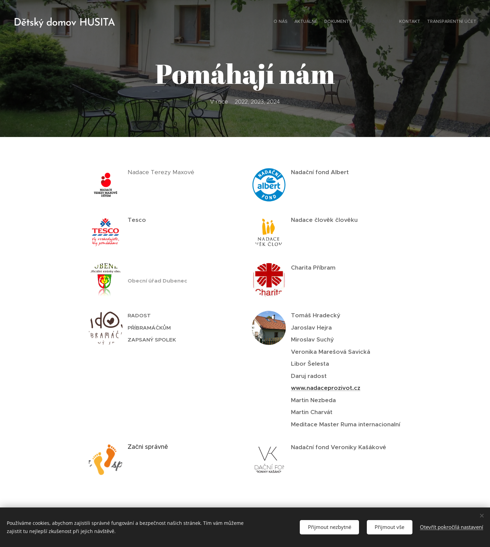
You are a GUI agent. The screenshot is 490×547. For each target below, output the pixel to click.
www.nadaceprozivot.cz (325, 388)
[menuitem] (443, 22)
